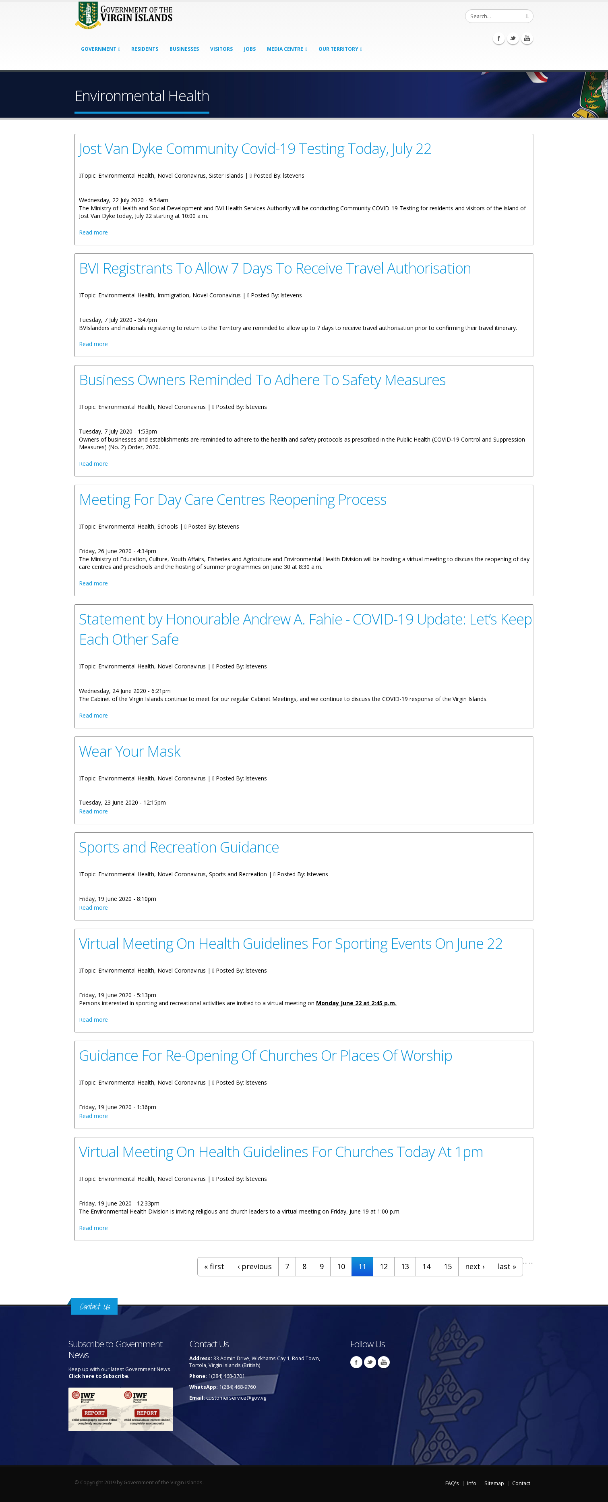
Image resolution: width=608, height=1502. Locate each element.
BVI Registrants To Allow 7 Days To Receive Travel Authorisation (275, 268)
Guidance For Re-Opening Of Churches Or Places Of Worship (265, 1055)
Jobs (250, 49)
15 (448, 1266)
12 (384, 1266)
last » (507, 1266)
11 (362, 1266)
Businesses (184, 49)
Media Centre (285, 49)
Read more (93, 232)
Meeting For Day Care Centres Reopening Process (233, 499)
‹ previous (255, 1266)
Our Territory (338, 49)
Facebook (499, 38)
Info (471, 1483)
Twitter (513, 38)
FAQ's (452, 1483)
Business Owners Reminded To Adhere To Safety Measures (262, 379)
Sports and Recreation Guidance (179, 847)
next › (474, 1266)
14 (426, 1266)
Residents (144, 49)
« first (214, 1266)
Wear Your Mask (129, 751)
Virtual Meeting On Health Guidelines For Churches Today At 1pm (281, 1151)
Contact (521, 1483)
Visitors (221, 49)
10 (341, 1266)
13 (405, 1266)
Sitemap (494, 1483)
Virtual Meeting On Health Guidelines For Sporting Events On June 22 (291, 943)
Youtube (527, 38)
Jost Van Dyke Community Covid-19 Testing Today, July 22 (255, 148)
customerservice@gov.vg (236, 1397)
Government (98, 49)
